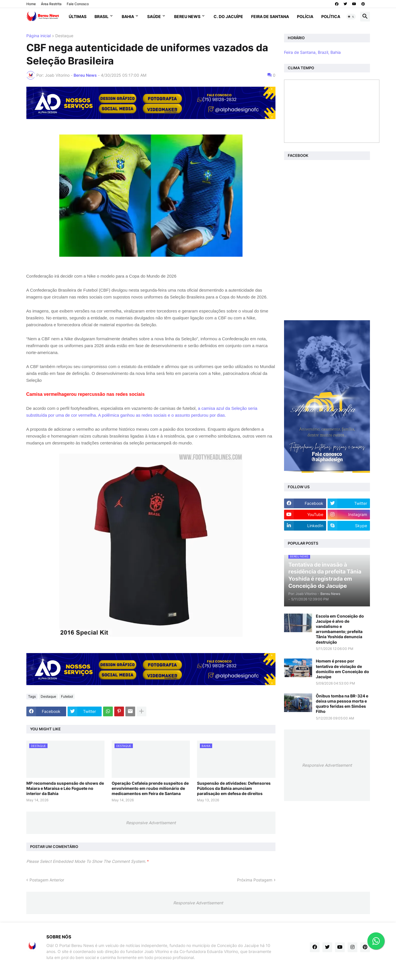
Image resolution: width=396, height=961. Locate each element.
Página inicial (38, 36)
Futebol (67, 696)
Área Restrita (51, 4)
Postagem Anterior (46, 879)
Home (31, 4)
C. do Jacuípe (228, 16)
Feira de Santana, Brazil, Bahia (312, 52)
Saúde (154, 16)
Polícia (305, 16)
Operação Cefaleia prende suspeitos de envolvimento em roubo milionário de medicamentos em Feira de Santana (150, 788)
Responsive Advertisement (151, 822)
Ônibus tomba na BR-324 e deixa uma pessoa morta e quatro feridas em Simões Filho (342, 703)
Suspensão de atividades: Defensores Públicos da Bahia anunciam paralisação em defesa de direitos (234, 788)
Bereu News (187, 16)
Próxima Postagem (254, 879)
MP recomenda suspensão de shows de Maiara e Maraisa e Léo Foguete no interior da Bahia (65, 788)
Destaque (64, 36)
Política (330, 16)
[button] (351, 16)
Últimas (77, 16)
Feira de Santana (270, 16)
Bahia (128, 16)
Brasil (101, 16)
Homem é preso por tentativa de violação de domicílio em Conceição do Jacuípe (342, 669)
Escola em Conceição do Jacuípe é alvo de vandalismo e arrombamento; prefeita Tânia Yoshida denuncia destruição (340, 629)
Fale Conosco (78, 4)
